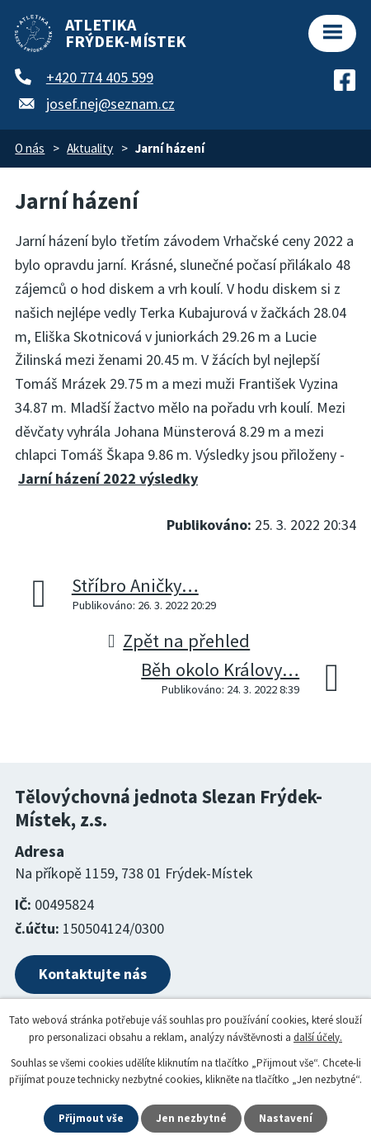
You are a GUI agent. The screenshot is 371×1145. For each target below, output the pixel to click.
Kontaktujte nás (93, 973)
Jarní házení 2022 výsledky (108, 478)
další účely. (318, 1037)
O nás (30, 148)
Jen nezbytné (191, 1118)
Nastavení (285, 1118)
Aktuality (90, 148)
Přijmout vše (91, 1118)
